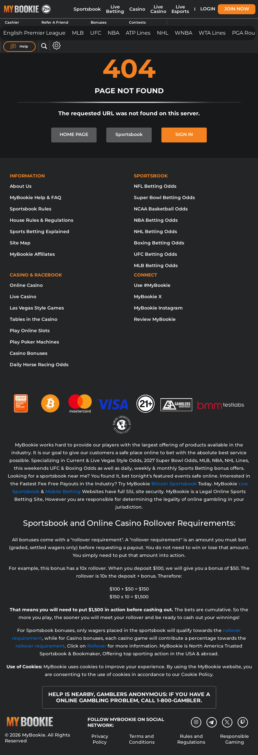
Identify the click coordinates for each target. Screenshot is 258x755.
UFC (95, 33)
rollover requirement (40, 646)
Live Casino (158, 9)
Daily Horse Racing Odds (39, 364)
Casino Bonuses (28, 353)
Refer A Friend (54, 22)
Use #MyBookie (152, 285)
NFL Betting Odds (155, 186)
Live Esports (180, 9)
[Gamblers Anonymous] (176, 401)
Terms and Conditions (142, 739)
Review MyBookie (155, 319)
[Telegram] (211, 722)
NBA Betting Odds (156, 220)
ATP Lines (138, 33)
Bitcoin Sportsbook (174, 484)
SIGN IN (184, 134)
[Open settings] (55, 45)
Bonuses (99, 22)
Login (207, 9)
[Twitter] (227, 722)
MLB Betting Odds (156, 265)
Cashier (12, 22)
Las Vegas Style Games (37, 308)
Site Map (20, 243)
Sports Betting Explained (39, 231)
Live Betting (115, 9)
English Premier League (34, 33)
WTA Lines (212, 33)
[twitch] (242, 722)
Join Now (236, 9)
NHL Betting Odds (155, 231)
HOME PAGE (74, 134)
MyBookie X (148, 296)
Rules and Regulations (191, 739)
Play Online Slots (30, 330)
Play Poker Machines (34, 342)
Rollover (96, 646)
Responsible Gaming (234, 739)
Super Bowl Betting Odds (164, 197)
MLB (78, 33)
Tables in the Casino (33, 319)
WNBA (183, 33)
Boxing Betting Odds (159, 243)
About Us (20, 186)
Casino (137, 9)
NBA (113, 33)
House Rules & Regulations (41, 220)
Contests (137, 22)
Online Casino (26, 285)
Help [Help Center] (19, 46)
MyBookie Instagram (158, 308)
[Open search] (44, 46)
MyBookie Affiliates (32, 254)
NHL (162, 33)
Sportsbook (87, 9)
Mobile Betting (63, 491)
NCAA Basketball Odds (161, 209)
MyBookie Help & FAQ (35, 197)
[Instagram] (196, 722)
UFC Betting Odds (155, 254)
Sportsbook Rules (30, 209)
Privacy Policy (99, 739)
